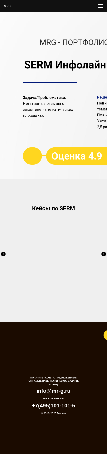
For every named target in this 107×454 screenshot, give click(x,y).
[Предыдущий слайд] (3, 253)
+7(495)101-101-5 (53, 398)
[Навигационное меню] (100, 6)
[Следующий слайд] (103, 253)
